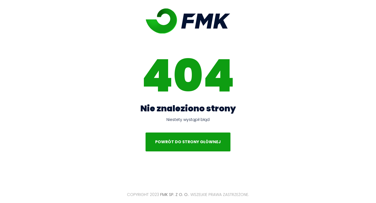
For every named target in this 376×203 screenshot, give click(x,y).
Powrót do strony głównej (188, 142)
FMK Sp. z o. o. (188, 21)
